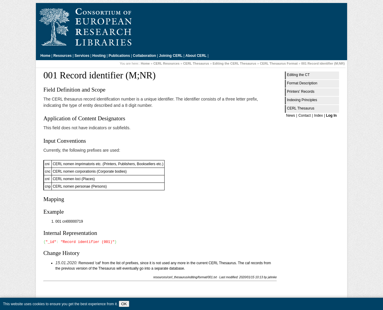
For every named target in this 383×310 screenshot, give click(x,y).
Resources (62, 56)
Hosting (99, 56)
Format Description (302, 83)
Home (45, 56)
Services (82, 56)
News (290, 115)
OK (124, 304)
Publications (119, 56)
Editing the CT (298, 75)
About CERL (196, 56)
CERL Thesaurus (196, 63)
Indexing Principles (302, 100)
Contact (304, 115)
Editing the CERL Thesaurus (234, 63)
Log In (331, 115)
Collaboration (144, 56)
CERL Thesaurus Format (278, 63)
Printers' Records (300, 91)
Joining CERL (171, 56)
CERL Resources (166, 63)
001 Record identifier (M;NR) (323, 63)
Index (318, 115)
